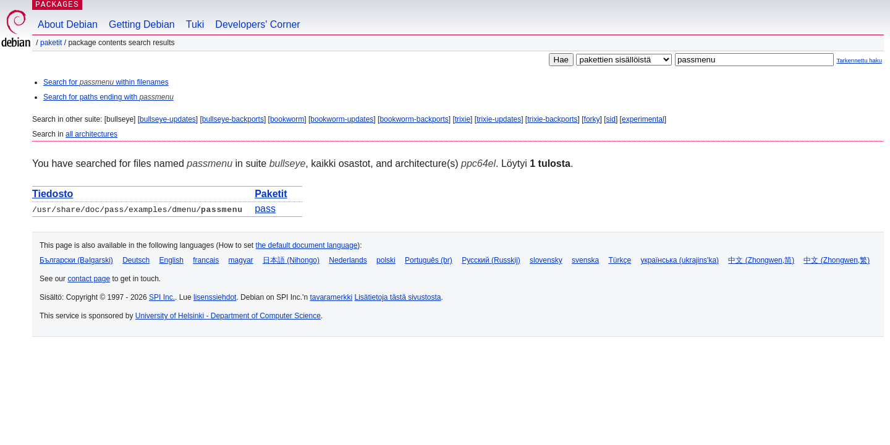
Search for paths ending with (108, 97)
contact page (88, 278)
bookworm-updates (341, 119)
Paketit (51, 42)
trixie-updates (499, 119)
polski (386, 260)
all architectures (91, 134)
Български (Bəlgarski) (76, 260)
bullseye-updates (168, 119)
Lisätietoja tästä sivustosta (397, 297)
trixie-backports (552, 119)
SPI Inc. (162, 297)
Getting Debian (142, 24)
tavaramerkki (331, 297)
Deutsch (136, 260)
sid (611, 119)
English (171, 260)
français (206, 260)
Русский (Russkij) (491, 260)
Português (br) (428, 260)
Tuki (195, 24)
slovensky (546, 260)
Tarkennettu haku (859, 60)
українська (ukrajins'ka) (679, 260)
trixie (462, 119)
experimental (643, 119)
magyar (241, 260)
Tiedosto (52, 194)
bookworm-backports (413, 119)
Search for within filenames (106, 82)
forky (592, 119)
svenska (585, 260)
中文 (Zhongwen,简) (761, 260)
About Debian (68, 24)
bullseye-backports (233, 119)
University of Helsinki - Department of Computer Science (228, 316)
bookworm (287, 119)
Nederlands (348, 260)
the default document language (307, 245)
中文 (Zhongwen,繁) (836, 260)
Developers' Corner (257, 24)
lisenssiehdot (214, 297)
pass (265, 208)
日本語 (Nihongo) (291, 260)
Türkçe (619, 260)
